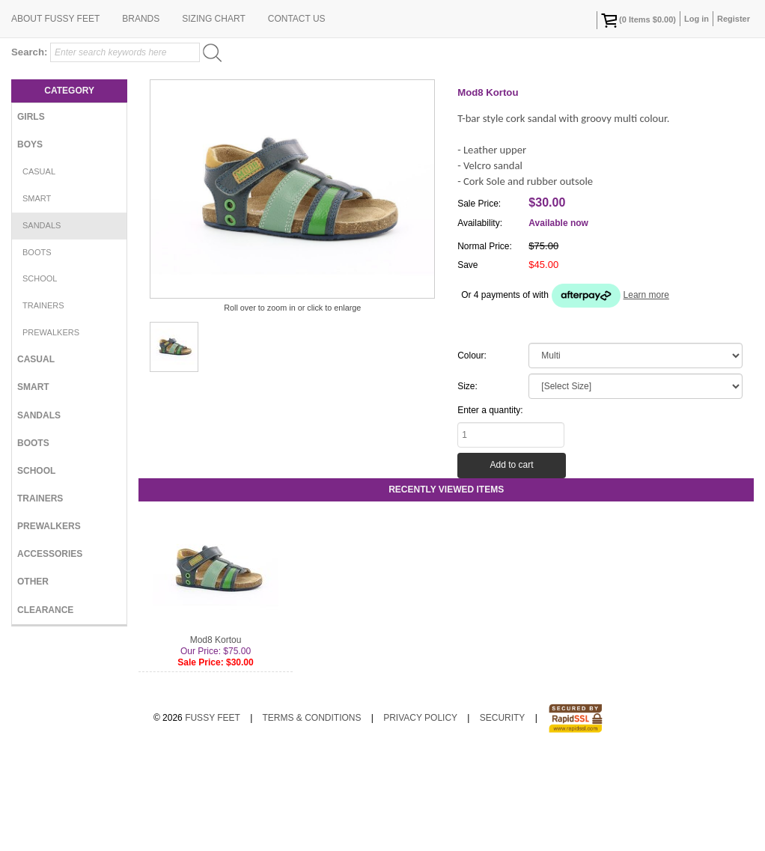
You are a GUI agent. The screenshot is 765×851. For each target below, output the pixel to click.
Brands (140, 116)
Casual (38, 268)
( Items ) (638, 20)
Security (502, 815)
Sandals (41, 322)
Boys (30, 242)
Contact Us (297, 116)
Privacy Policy (420, 815)
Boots (37, 349)
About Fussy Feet (55, 116)
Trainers (43, 402)
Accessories (49, 651)
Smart (36, 295)
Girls (31, 214)
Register (733, 18)
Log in (696, 18)
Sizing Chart (213, 116)
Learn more (646, 392)
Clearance (45, 707)
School (39, 375)
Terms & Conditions (312, 815)
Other (33, 679)
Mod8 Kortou (216, 737)
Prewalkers (50, 429)
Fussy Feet (212, 815)
